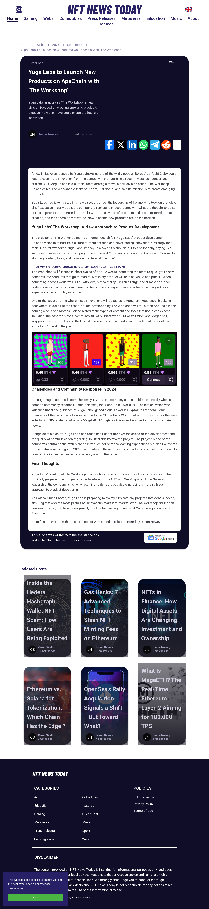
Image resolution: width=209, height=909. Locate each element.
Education (155, 18)
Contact (105, 24)
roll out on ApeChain (153, 306)
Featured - (80, 134)
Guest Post (90, 814)
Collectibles (70, 18)
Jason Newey (150, 522)
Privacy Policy (143, 804)
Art (36, 797)
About (193, 18)
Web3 (48, 18)
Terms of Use (143, 811)
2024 (56, 45)
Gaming (30, 18)
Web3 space (133, 479)
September (75, 45)
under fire (111, 434)
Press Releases (101, 18)
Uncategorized (44, 839)
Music (176, 18)
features (88, 806)
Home (12, 18)
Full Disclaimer (143, 797)
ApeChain (133, 301)
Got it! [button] (35, 897)
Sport (86, 831)
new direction (87, 202)
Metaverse (131, 18)
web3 (92, 134)
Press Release (44, 831)
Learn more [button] (16, 888)
